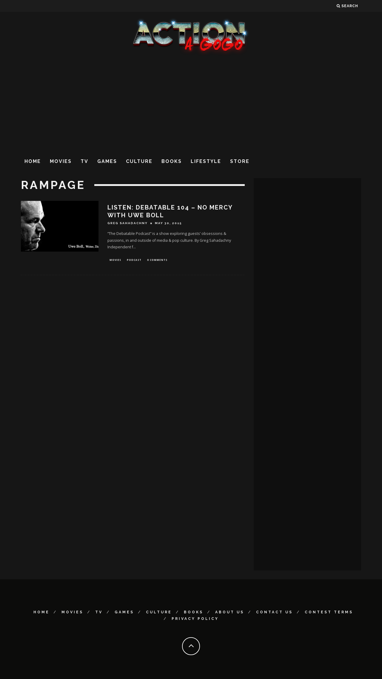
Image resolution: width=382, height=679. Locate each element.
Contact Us (274, 612)
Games (107, 161)
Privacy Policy (195, 619)
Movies (61, 161)
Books (171, 161)
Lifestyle (206, 161)
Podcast (134, 260)
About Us (229, 612)
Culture (139, 161)
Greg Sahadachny (127, 223)
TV (84, 161)
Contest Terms (329, 612)
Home (32, 161)
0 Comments (157, 260)
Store (239, 161)
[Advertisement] (191, 104)
